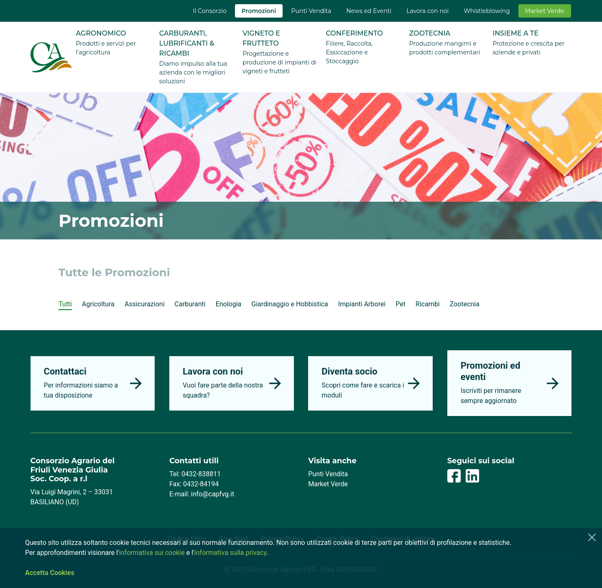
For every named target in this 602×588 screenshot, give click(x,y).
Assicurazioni (145, 304)
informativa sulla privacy (230, 553)
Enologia (229, 304)
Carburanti (190, 304)
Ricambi (428, 304)
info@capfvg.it (212, 494)
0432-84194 (201, 484)
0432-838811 (201, 474)
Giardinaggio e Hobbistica (289, 304)
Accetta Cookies (49, 573)
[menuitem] (209, 11)
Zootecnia (465, 304)
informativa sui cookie (152, 553)
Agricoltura (98, 304)
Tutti (65, 304)
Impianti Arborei (362, 304)
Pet (400, 304)
